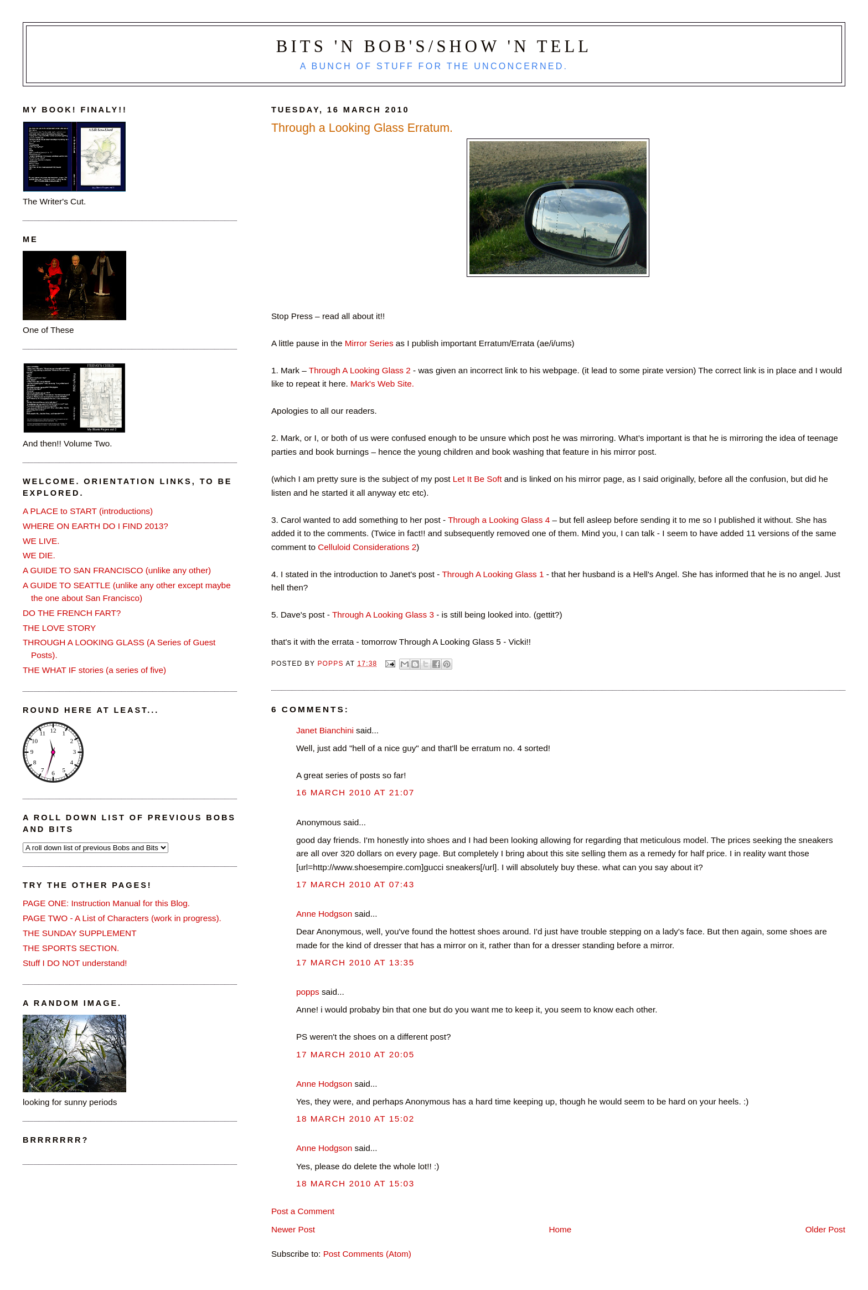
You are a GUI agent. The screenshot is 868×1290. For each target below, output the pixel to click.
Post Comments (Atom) (367, 1253)
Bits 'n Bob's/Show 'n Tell (434, 46)
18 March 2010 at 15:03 (355, 1183)
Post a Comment (302, 1211)
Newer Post (293, 1229)
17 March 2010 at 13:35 (355, 962)
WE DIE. (39, 555)
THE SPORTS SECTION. (71, 948)
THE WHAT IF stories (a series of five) (94, 670)
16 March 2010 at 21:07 (355, 792)
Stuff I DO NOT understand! (75, 963)
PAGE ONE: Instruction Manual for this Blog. (106, 903)
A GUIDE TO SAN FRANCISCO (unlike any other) (117, 570)
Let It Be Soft (476, 479)
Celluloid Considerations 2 (367, 547)
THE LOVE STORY (59, 628)
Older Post (825, 1229)
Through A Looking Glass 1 (493, 574)
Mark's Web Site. (382, 383)
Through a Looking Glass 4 (500, 520)
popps (307, 991)
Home (560, 1229)
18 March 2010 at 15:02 (355, 1118)
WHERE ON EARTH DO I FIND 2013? (95, 526)
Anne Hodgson (324, 913)
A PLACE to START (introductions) (88, 511)
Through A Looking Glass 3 (383, 614)
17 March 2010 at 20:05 (355, 1054)
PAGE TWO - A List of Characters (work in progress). (122, 918)
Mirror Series (369, 343)
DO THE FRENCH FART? (72, 613)
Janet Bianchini (325, 730)
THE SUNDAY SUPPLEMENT (80, 933)
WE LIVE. (41, 541)
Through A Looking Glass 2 (360, 370)
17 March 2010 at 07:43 (355, 884)
